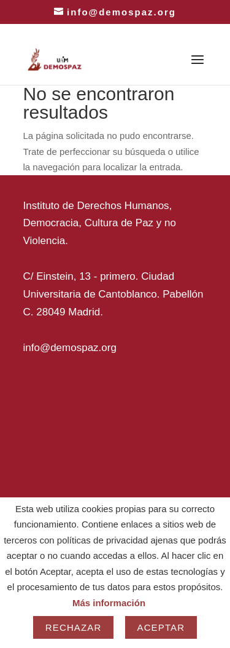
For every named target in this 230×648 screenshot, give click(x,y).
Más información (108, 603)
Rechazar (73, 627)
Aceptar (161, 627)
